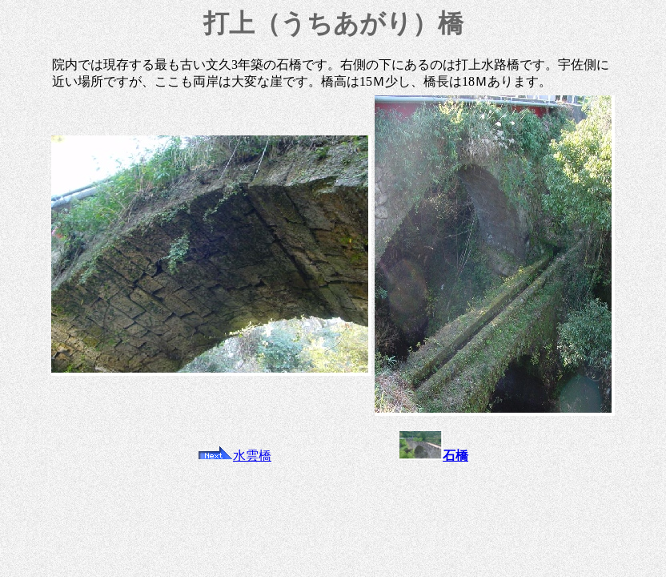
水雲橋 (234, 455)
